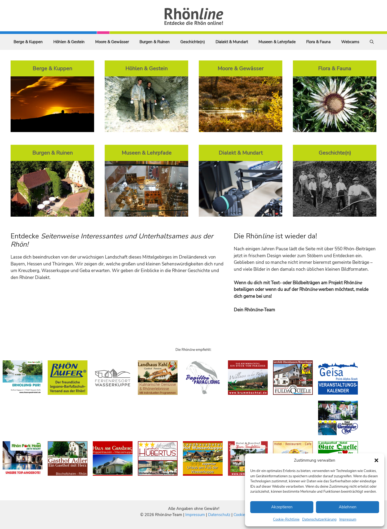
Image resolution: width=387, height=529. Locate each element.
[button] (376, 460)
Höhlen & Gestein (69, 42)
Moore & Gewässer (112, 42)
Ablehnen (348, 507)
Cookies (240, 514)
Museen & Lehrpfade (277, 42)
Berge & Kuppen (28, 42)
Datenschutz (219, 514)
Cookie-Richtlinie (286, 519)
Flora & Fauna (318, 42)
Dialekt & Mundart (232, 42)
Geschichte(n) (192, 42)
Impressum (347, 519)
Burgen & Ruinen (154, 42)
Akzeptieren (282, 507)
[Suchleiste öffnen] (371, 42)
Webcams (350, 42)
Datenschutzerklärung (319, 519)
